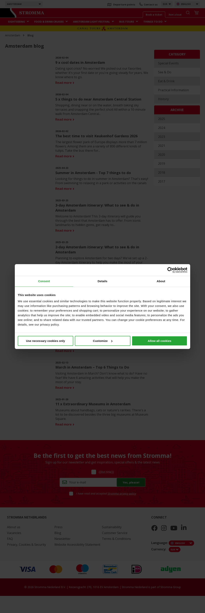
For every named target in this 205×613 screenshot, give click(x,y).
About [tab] (161, 281)
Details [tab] (102, 281)
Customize (102, 340)
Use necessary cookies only (45, 340)
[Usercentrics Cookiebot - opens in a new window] (170, 270)
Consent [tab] (44, 281)
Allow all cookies (159, 340)
